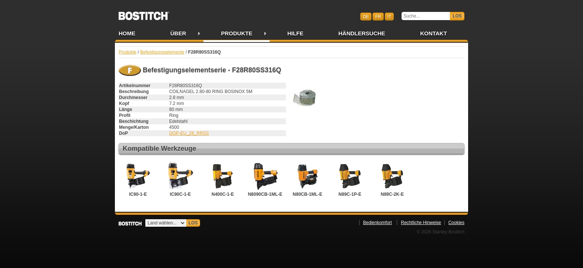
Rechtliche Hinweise (421, 222)
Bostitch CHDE (144, 13)
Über (178, 33)
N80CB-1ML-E (307, 179)
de (366, 16)
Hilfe (295, 33)
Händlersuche (361, 33)
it (389, 16)
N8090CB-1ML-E (265, 179)
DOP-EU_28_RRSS (189, 133)
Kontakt (433, 33)
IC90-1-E (138, 179)
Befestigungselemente (162, 52)
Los (457, 16)
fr (378, 16)
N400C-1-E (223, 179)
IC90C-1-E (180, 179)
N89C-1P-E (350, 179)
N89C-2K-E (392, 179)
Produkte (236, 33)
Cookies (456, 222)
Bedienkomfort (377, 222)
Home (127, 33)
